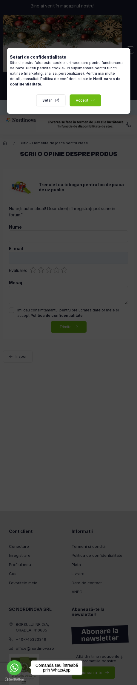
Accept (82, 100)
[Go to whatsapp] (14, 667)
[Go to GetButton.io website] (14, 679)
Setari (47, 100)
